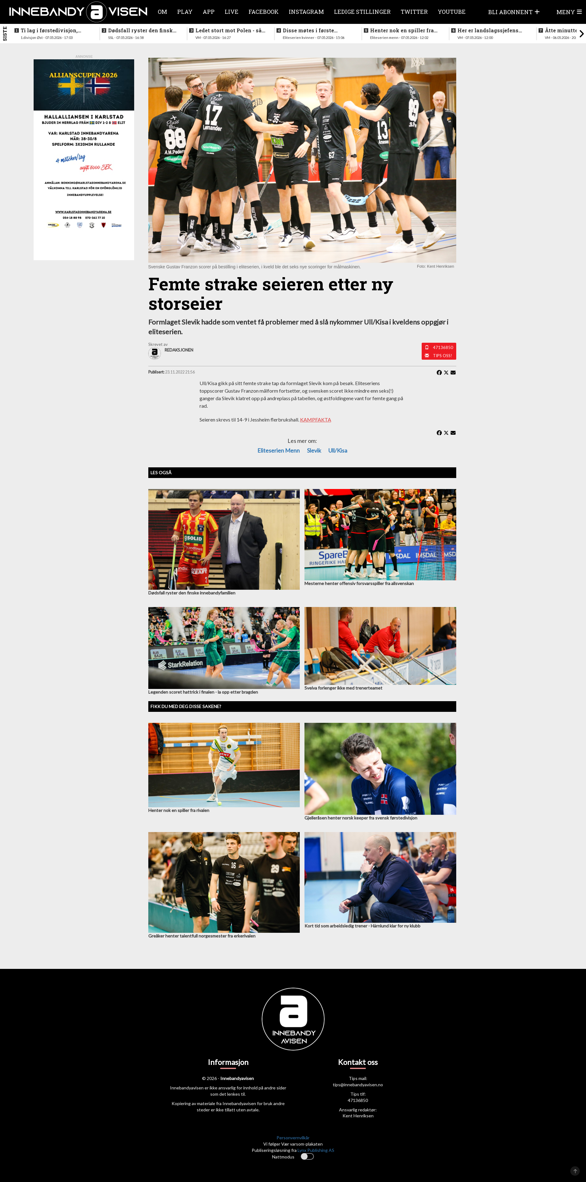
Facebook (264, 11)
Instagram (306, 11)
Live (231, 11)
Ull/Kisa (337, 450)
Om (162, 11)
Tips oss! (442, 355)
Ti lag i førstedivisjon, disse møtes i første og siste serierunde (50, 30)
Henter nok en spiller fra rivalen (402, 30)
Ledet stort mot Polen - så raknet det (228, 30)
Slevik (314, 450)
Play (185, 11)
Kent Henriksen (358, 1115)
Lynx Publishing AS (316, 1150)
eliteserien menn (278, 450)
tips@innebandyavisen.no (358, 1084)
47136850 (443, 347)
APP (209, 11)
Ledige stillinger (362, 11)
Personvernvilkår (293, 1137)
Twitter (414, 11)
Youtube (452, 11)
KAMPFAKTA (315, 419)
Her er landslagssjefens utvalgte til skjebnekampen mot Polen (491, 30)
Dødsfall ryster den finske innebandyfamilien (142, 30)
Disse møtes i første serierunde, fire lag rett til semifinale (316, 30)
